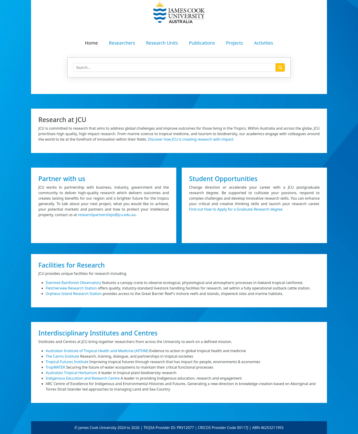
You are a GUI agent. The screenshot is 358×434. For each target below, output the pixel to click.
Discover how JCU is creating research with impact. (191, 139)
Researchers (122, 43)
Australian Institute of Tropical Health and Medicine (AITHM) (97, 350)
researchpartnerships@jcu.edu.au (107, 214)
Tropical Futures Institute (67, 361)
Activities (263, 43)
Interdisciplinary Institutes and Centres (98, 333)
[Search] (174, 67)
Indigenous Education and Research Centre (83, 378)
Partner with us (61, 178)
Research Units (162, 43)
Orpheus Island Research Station (74, 293)
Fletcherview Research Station (71, 288)
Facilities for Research (71, 265)
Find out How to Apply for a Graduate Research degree (235, 209)
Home (91, 43)
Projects (234, 43)
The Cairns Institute (62, 356)
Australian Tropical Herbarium (71, 372)
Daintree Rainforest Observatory (73, 282)
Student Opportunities (223, 178)
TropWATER (55, 367)
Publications (202, 43)
